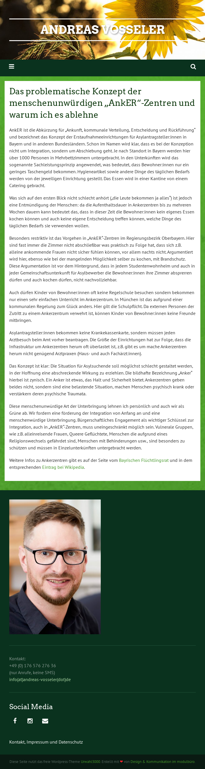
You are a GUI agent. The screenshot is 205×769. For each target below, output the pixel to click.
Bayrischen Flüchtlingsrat (144, 460)
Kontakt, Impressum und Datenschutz (46, 742)
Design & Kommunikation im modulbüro (163, 761)
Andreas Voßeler (102, 30)
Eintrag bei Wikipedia (63, 467)
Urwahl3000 (90, 761)
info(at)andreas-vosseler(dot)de (40, 679)
